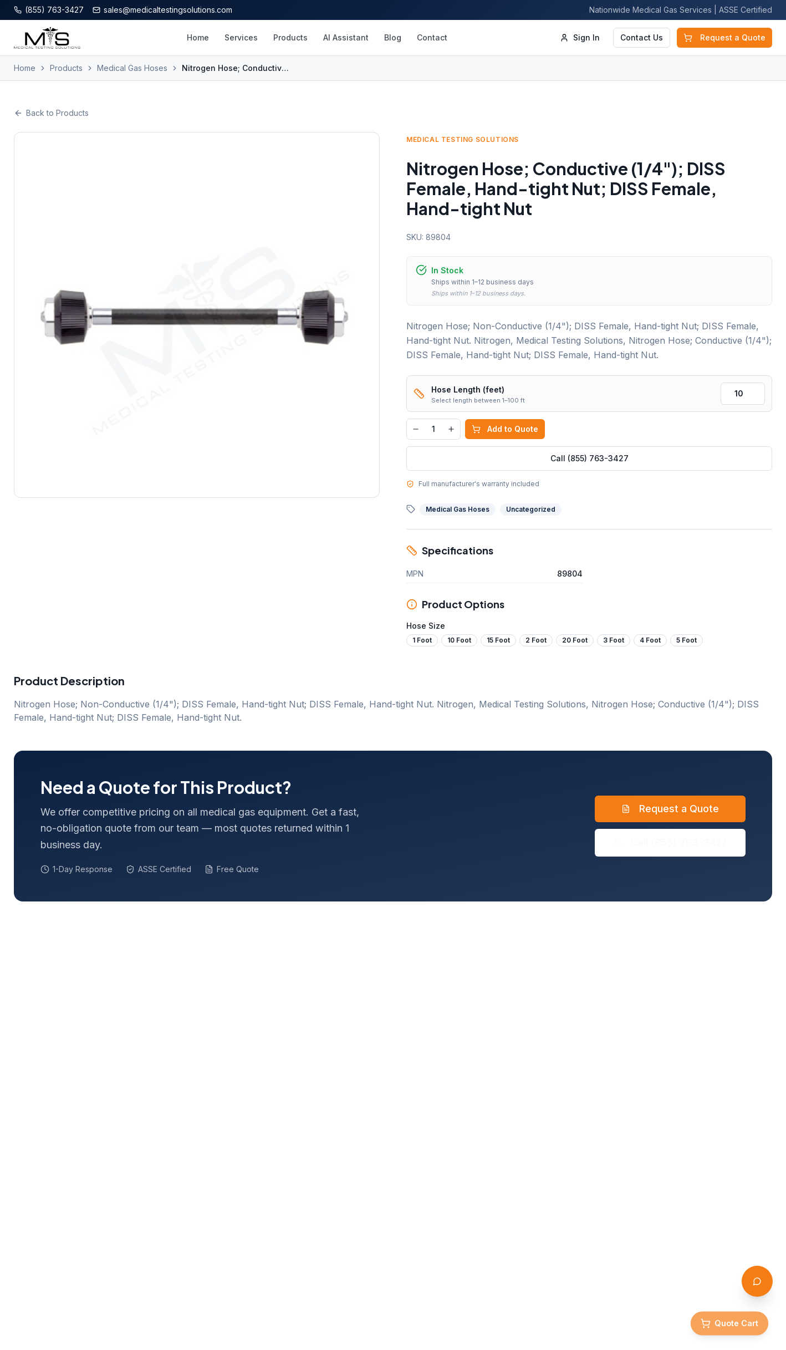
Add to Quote (505, 429)
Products (290, 37)
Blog (392, 37)
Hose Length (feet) (467, 389)
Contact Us (641, 37)
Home (198, 37)
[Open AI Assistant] (757, 1281)
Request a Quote (724, 37)
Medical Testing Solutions (462, 139)
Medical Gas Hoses (132, 68)
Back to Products (51, 113)
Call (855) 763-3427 (589, 458)
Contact (432, 37)
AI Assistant (346, 37)
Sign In (580, 37)
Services (241, 37)
